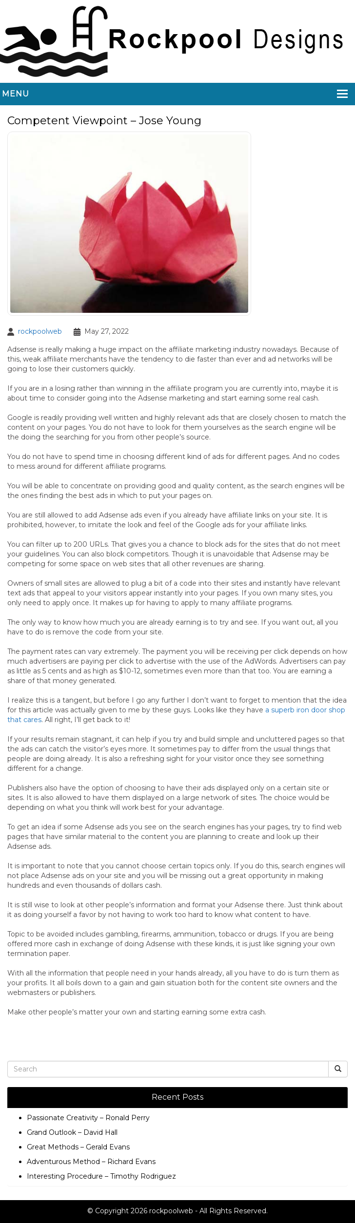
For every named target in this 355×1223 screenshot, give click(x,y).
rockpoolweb (40, 331)
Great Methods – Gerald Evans (78, 1147)
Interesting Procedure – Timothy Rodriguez (101, 1176)
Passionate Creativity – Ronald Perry (88, 1117)
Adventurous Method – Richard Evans (91, 1161)
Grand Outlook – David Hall (72, 1132)
